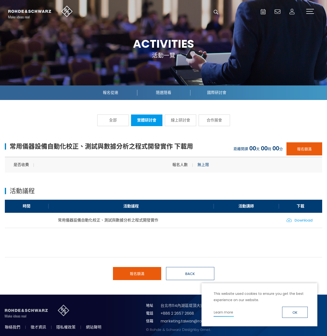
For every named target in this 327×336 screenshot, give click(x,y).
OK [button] (294, 312)
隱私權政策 (66, 327)
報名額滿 (304, 149)
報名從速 (110, 92)
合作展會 (214, 120)
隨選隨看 (163, 92)
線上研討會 (180, 120)
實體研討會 (146, 120)
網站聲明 (93, 327)
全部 (113, 120)
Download (304, 220)
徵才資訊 (38, 327)
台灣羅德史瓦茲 (40, 12)
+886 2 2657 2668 (177, 313)
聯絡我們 (12, 327)
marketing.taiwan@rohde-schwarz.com (198, 321)
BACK (190, 273)
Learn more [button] (223, 312)
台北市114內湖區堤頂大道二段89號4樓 (193, 305)
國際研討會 (216, 92)
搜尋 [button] (216, 12)
